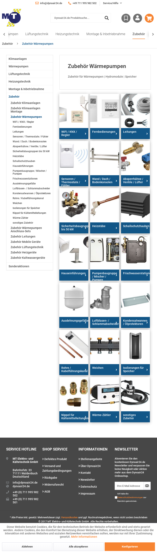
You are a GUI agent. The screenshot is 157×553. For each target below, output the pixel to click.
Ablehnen (27, 546)
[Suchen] (107, 18)
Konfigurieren (130, 546)
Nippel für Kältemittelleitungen (29, 213)
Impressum (86, 493)
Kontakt (84, 472)
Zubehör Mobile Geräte (26, 241)
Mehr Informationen (84, 536)
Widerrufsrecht (53, 484)
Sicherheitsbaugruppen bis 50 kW (31, 151)
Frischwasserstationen (25, 178)
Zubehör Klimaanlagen (25, 103)
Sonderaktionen (19, 266)
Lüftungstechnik (19, 74)
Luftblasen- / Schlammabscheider (31, 188)
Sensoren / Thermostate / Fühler (30, 136)
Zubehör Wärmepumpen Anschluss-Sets (26, 229)
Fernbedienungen (22, 126)
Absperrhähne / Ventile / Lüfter (30, 146)
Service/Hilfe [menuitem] (111, 3)
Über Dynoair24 (89, 466)
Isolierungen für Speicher (26, 208)
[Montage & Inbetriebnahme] (105, 34)
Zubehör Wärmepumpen (26, 116)
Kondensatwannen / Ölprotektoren (32, 193)
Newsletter (86, 479)
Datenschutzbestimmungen (130, 497)
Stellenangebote (90, 459)
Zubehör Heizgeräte (24, 252)
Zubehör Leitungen (23, 236)
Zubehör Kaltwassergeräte (28, 257)
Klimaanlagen (18, 58)
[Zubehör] (138, 34)
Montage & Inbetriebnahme (26, 89)
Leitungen (18, 131)
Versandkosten (69, 517)
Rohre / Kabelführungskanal (28, 198)
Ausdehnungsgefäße (24, 183)
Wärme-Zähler (20, 217)
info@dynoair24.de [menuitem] (48, 3)
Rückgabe (49, 477)
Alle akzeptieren (78, 546)
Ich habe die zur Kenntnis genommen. (131, 497)
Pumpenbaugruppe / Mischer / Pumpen (30, 172)
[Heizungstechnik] (67, 34)
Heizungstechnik (19, 81)
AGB (46, 491)
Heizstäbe (18, 156)
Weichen (17, 203)
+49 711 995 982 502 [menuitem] (82, 3)
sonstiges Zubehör (23, 222)
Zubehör (14, 96)
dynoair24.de (21, 486)
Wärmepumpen (18, 66)
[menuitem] (80, 18)
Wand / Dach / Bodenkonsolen (30, 141)
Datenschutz (87, 486)
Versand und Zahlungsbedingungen (57, 468)
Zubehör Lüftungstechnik (27, 247)
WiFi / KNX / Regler (23, 121)
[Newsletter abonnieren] (147, 486)
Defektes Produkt (54, 459)
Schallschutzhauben (24, 161)
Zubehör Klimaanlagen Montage (25, 110)
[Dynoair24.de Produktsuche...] (80, 18)
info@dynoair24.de (25, 482)
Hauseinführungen (23, 166)
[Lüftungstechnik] (36, 34)
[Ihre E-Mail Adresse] (129, 486)
